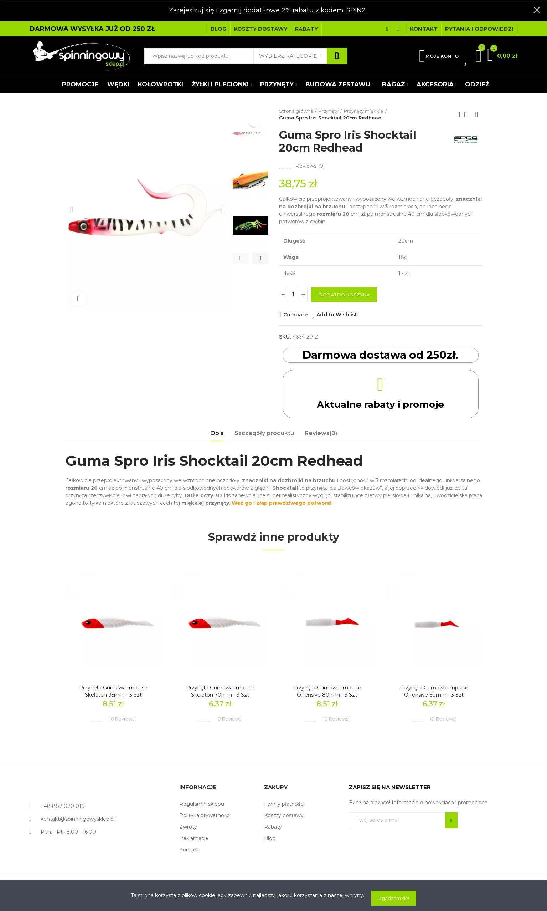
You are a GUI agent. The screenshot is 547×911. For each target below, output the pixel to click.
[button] (218, 28)
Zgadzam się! (393, 898)
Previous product (459, 114)
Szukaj (337, 56)
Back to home (467, 114)
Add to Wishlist (336, 314)
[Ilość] (293, 294)
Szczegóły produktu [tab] (264, 433)
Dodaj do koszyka (344, 294)
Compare (295, 314)
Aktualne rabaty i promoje (380, 404)
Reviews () (310, 165)
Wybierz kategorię (288, 56)
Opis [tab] (217, 433)
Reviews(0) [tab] (321, 433)
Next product (476, 114)
